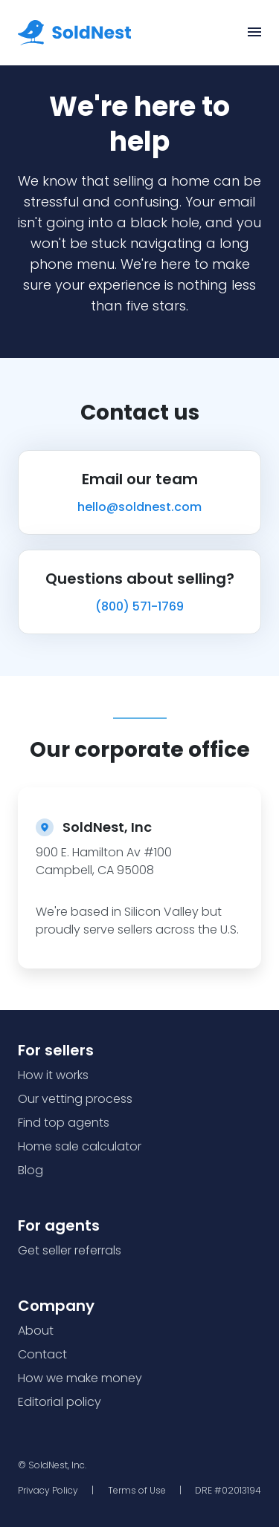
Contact (42, 1354)
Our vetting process (75, 1098)
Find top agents (63, 1122)
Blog (30, 1170)
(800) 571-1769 (139, 606)
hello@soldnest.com (139, 506)
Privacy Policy (48, 1490)
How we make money (80, 1378)
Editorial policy (59, 1401)
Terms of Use (137, 1490)
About (36, 1330)
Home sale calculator (79, 1146)
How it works (53, 1075)
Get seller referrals (69, 1250)
